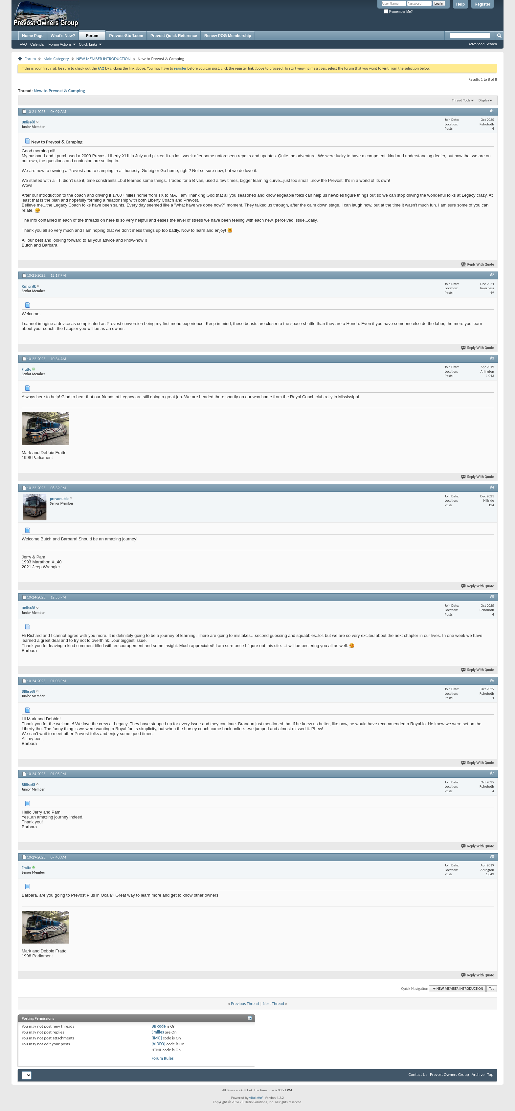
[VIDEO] (158, 1043)
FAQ (23, 44)
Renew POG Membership (227, 35)
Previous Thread (245, 1003)
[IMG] (156, 1037)
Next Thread (273, 1003)
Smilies (157, 1032)
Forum (92, 35)
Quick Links (88, 44)
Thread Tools (461, 100)
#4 (492, 487)
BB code (158, 1026)
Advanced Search (482, 44)
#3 (492, 358)
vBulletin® (256, 1098)
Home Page (32, 35)
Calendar (37, 44)
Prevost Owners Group (449, 1074)
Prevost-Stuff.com (126, 35)
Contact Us (418, 1074)
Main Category (56, 58)
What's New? (63, 35)
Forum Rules (162, 1058)
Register (482, 4)
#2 (492, 274)
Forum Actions (60, 44)
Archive (478, 1074)
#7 (492, 773)
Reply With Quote (478, 264)
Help (460, 4)
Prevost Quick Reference (173, 35)
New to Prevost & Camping (59, 91)
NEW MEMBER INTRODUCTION (104, 58)
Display (484, 100)
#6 (492, 680)
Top (491, 989)
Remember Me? (398, 11)
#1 (492, 111)
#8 (492, 856)
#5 (492, 596)
